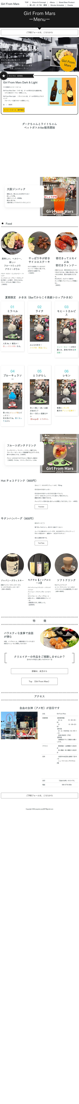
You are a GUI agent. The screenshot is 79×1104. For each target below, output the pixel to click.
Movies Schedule (57, 5)
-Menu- (52, 2)
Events (70, 5)
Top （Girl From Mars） (39, 681)
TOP (26, 2)
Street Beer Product (66, 2)
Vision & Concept (39, 2)
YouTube (41, 543)
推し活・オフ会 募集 (38, 5)
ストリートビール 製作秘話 (14, 110)
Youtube (41, 506)
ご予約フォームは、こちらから (39, 795)
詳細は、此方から (39, 671)
